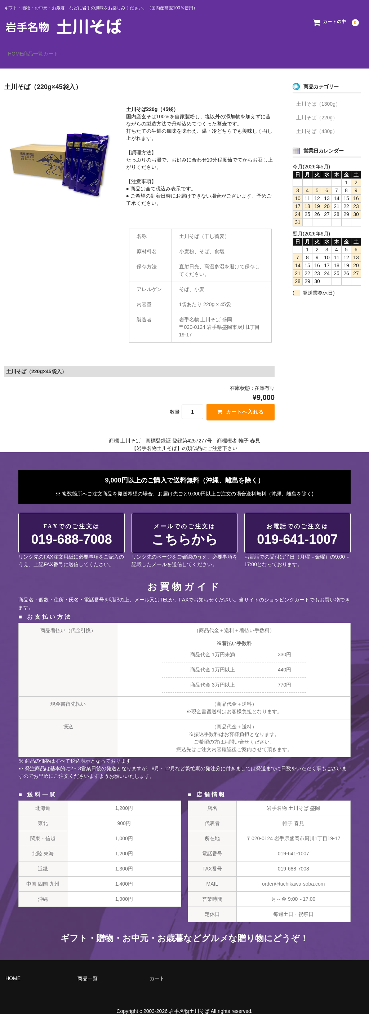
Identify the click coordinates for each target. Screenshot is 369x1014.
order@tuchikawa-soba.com (293, 874)
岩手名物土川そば (189, 1001)
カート (84, 50)
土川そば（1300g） (318, 93)
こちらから (184, 525)
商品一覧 (52, 50)
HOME (19, 50)
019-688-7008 (71, 525)
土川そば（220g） (317, 107)
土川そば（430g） (317, 121)
